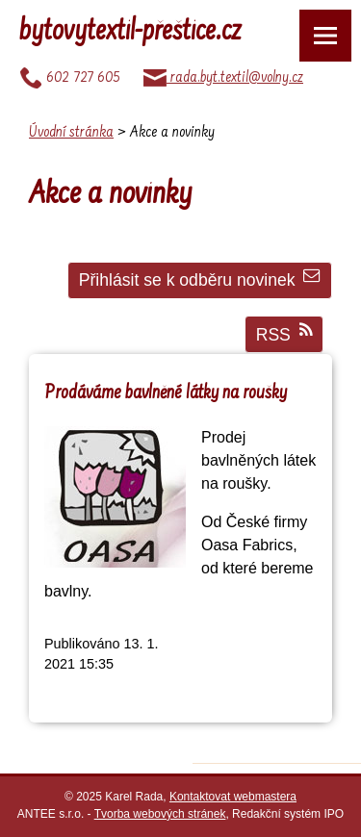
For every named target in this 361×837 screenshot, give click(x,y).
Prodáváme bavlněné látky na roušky (165, 394)
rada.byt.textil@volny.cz (223, 78)
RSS (284, 333)
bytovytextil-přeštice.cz (130, 32)
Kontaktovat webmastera (233, 796)
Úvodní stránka (71, 132)
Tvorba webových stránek (160, 814)
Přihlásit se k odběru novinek (200, 278)
